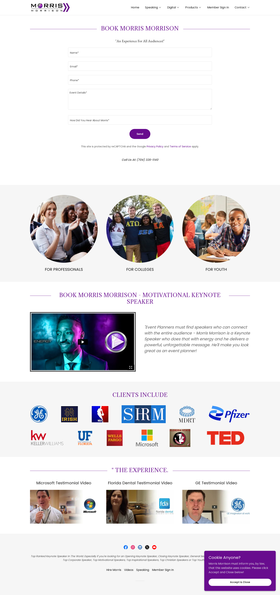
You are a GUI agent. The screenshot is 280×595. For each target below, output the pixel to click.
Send (140, 134)
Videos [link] (128, 570)
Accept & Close (240, 582)
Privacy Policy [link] (155, 146)
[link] (50, 7)
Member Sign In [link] (218, 7)
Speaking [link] (142, 570)
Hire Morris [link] (113, 570)
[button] (153, 7)
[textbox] (140, 52)
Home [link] (135, 7)
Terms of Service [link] (180, 146)
